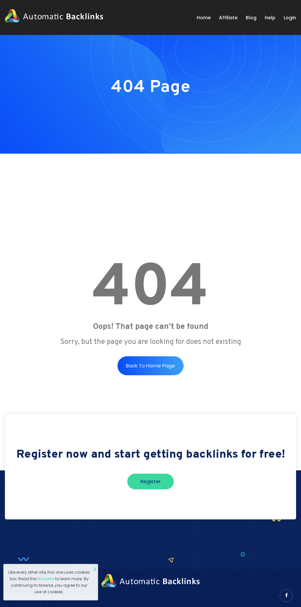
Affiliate (228, 17)
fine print (45, 579)
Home (204, 17)
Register (150, 481)
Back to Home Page (150, 365)
